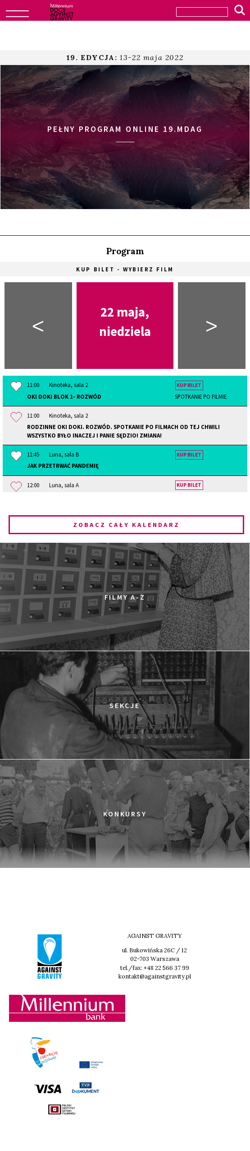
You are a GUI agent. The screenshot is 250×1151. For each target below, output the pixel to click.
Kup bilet (189, 385)
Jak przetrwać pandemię (63, 465)
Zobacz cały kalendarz (126, 525)
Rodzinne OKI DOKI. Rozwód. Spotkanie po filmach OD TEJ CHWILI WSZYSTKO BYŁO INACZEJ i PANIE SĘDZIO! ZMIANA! (123, 431)
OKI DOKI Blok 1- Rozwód (127, 396)
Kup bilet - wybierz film (124, 269)
